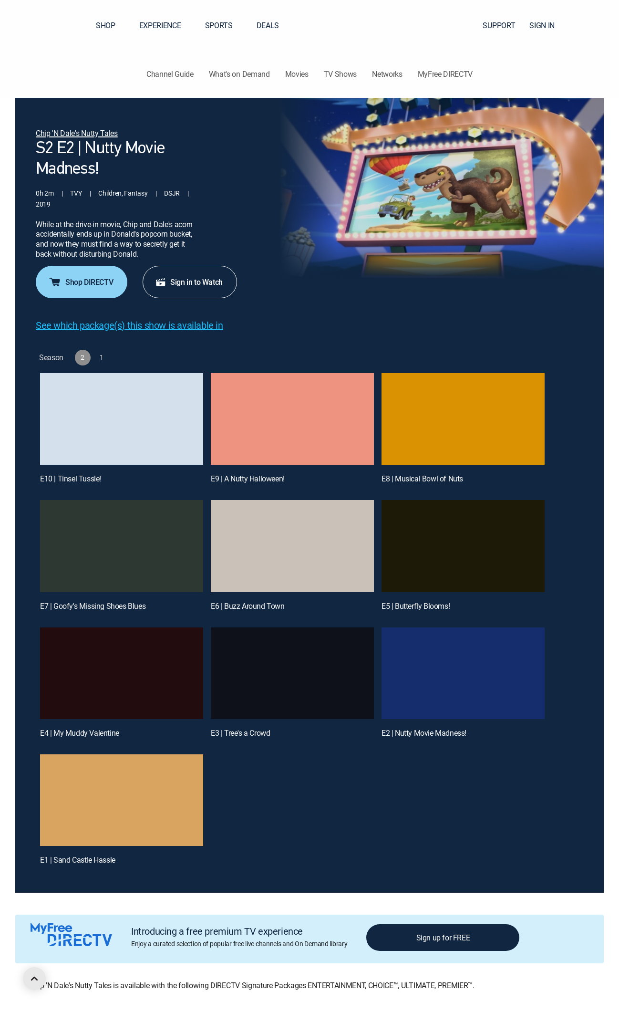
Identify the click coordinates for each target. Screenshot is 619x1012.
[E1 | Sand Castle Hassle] (121, 800)
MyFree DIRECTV (445, 74)
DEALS (268, 25)
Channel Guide (170, 74)
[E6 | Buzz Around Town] (292, 546)
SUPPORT (499, 25)
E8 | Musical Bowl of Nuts (422, 478)
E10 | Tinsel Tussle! (70, 478)
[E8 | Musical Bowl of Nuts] (463, 419)
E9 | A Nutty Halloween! (248, 478)
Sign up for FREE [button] (443, 937)
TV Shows (340, 74)
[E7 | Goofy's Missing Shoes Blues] (121, 546)
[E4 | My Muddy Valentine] (121, 673)
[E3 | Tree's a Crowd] (292, 673)
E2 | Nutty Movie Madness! (424, 733)
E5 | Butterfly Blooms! (416, 606)
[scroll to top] (34, 978)
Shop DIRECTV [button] (80, 282)
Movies (297, 74)
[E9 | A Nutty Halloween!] (292, 419)
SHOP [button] (111, 25)
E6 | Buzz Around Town (248, 606)
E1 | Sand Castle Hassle (77, 860)
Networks (387, 74)
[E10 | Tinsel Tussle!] (121, 419)
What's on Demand (239, 74)
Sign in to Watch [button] (189, 282)
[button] (595, 25)
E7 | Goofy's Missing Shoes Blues (92, 606)
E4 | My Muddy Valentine (79, 733)
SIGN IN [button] (547, 25)
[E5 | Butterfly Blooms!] (463, 546)
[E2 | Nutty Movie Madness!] (463, 673)
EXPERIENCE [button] (166, 25)
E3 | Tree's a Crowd (240, 733)
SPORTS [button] (224, 25)
